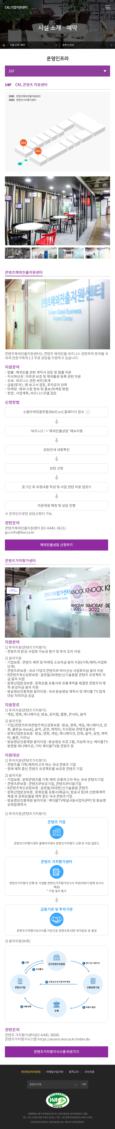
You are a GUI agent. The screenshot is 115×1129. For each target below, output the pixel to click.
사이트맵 (89, 1072)
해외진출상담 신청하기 (56, 545)
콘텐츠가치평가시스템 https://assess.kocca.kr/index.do (47, 1039)
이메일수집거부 (54, 1072)
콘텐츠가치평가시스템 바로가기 (56, 1052)
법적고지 (74, 1072)
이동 (84, 1084)
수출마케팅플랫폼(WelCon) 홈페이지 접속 (56, 412)
